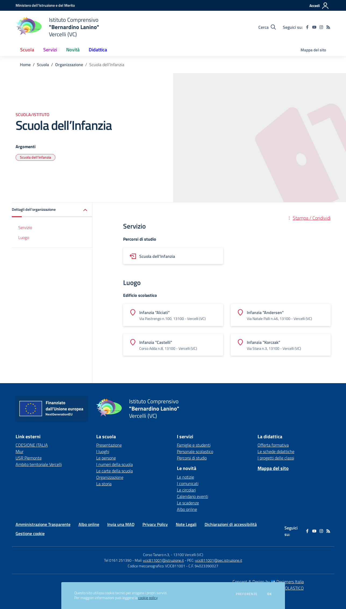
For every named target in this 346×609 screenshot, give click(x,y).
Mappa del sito (313, 50)
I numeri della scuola (114, 464)
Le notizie (185, 477)
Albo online (187, 509)
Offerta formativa (273, 445)
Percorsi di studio (192, 458)
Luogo (23, 237)
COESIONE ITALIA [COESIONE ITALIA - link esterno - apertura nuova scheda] (32, 445)
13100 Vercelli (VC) (188, 554)
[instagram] (321, 27)
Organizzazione (69, 64)
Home (25, 64)
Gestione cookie (30, 533)
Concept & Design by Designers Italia (268, 581)
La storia (104, 483)
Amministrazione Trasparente (43, 524)
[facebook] (307, 27)
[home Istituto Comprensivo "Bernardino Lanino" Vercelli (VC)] (57, 27)
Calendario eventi (192, 496)
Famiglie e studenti (194, 445)
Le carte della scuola (114, 471)
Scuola (43, 64)
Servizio (25, 227)
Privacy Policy (155, 524)
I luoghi (102, 451)
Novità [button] (73, 49)
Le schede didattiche (276, 451)
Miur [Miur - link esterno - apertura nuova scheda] (19, 451)
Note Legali (186, 524)
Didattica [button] (98, 49)
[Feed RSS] (328, 27)
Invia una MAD (120, 524)
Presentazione (109, 445)
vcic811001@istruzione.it (163, 560)
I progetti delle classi (276, 458)
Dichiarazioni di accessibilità (231, 524)
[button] (52, 209)
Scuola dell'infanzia (35, 157)
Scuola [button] (27, 49)
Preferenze (247, 594)
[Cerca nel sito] (267, 27)
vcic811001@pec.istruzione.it (218, 560)
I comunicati (187, 483)
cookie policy (148, 598)
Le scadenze (188, 503)
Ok (269, 594)
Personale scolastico (195, 451)
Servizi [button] (50, 49)
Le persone (106, 458)
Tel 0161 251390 (117, 560)
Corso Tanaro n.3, (157, 554)
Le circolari (186, 490)
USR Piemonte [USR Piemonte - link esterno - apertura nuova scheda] (29, 458)
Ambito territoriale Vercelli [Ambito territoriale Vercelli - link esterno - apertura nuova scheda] (39, 464)
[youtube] (314, 27)
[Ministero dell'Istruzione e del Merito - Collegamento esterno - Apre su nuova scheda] (45, 5)
